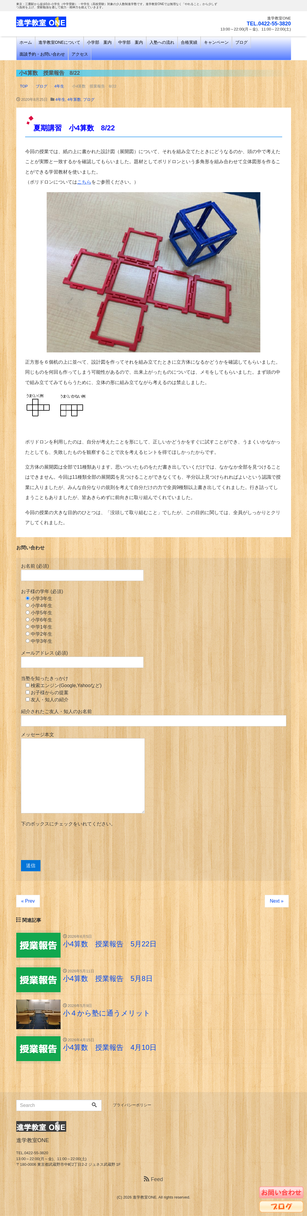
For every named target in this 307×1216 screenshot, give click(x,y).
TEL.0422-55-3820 (268, 24)
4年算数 (74, 99)
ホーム (26, 42)
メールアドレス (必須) (82, 659)
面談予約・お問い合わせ (42, 54)
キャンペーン (216, 42)
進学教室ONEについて (59, 42)
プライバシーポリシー (132, 1105)
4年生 (60, 99)
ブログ (241, 42)
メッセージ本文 (83, 772)
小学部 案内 (99, 42)
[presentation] (66, 843)
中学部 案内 (130, 42)
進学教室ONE (144, 1197)
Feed (153, 1180)
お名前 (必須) (82, 572)
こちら (84, 181)
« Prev (28, 901)
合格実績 (189, 42)
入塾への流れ (162, 42)
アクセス (80, 54)
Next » (276, 901)
